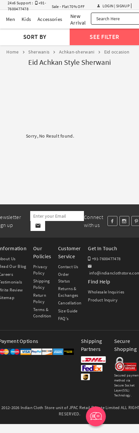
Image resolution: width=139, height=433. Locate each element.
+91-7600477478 (104, 259)
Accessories (49, 19)
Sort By (34, 37)
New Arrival (78, 19)
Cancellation (70, 303)
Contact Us (68, 267)
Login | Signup (113, 5)
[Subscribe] (37, 226)
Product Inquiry (102, 300)
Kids (26, 19)
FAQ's (63, 318)
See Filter (104, 37)
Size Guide (68, 311)
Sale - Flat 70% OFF (68, 6)
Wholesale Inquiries (106, 292)
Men (10, 19)
